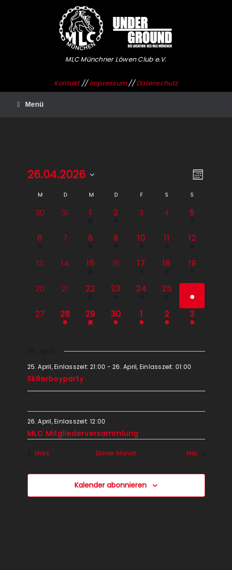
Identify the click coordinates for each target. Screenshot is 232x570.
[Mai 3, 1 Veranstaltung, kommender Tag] (192, 321)
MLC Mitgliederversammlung (83, 433)
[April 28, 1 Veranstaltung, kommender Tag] (65, 321)
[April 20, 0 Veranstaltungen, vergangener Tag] (40, 295)
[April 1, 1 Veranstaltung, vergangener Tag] (90, 219)
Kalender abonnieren (111, 485)
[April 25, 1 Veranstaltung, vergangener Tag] (166, 295)
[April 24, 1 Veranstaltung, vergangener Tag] (141, 295)
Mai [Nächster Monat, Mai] (195, 453)
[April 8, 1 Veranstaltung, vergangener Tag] (90, 245)
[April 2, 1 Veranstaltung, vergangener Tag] (116, 219)
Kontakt (67, 83)
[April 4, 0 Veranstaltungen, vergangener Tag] (166, 219)
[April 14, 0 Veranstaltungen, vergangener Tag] (65, 270)
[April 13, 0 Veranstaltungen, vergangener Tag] (40, 270)
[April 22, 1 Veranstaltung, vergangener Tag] (90, 295)
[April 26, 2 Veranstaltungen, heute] (192, 295)
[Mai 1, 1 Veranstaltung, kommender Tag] (141, 321)
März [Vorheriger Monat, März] (38, 453)
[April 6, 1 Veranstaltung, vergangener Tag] (40, 245)
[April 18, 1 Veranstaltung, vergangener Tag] (166, 270)
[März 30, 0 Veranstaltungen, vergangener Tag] (40, 219)
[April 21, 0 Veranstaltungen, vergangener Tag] (65, 295)
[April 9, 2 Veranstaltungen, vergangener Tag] (116, 245)
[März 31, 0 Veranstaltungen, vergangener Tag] (65, 219)
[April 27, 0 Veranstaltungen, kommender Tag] (40, 321)
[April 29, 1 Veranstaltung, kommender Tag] (90, 321)
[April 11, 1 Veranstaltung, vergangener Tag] (166, 245)
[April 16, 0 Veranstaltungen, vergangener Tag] (116, 270)
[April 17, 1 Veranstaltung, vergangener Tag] (141, 270)
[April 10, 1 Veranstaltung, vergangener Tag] (141, 245)
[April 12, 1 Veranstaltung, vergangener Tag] (192, 245)
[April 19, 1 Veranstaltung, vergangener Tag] (192, 270)
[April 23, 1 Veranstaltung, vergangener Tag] (116, 295)
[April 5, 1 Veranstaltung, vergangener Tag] (192, 219)
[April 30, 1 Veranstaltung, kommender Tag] (116, 321)
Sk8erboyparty (55, 379)
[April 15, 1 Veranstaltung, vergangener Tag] (90, 270)
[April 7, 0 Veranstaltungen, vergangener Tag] (65, 245)
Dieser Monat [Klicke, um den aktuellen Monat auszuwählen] (116, 453)
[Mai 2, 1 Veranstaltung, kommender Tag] (166, 321)
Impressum (108, 83)
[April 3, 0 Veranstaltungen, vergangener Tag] (141, 219)
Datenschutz (157, 83)
